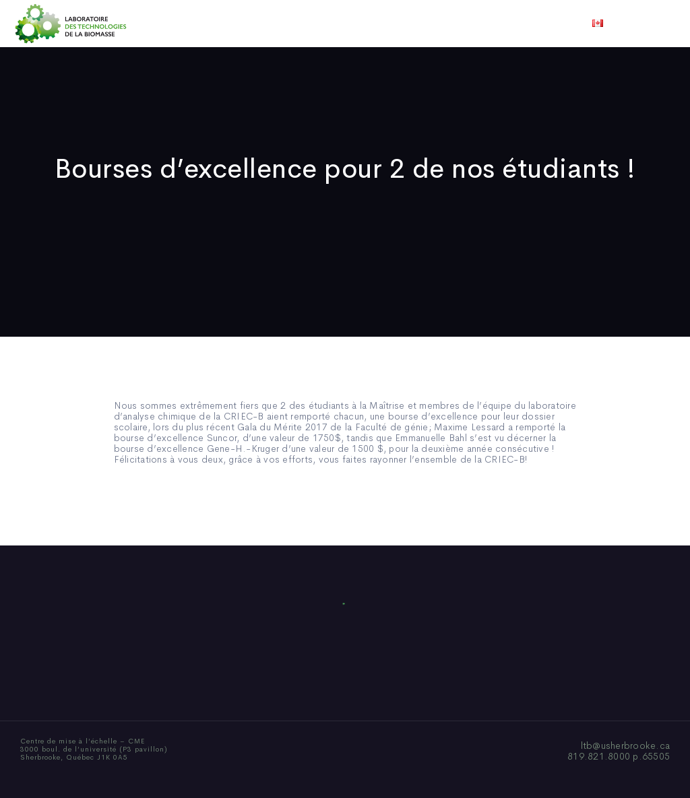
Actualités (395, 24)
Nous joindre (512, 24)
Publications (326, 24)
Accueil (165, 24)
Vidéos (451, 24)
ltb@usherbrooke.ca (625, 745)
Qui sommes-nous (239, 24)
